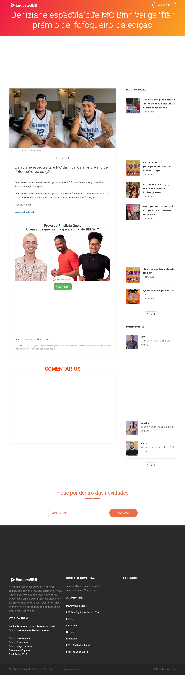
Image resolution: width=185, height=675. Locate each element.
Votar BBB (164, 5)
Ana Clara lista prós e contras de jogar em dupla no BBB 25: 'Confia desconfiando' (159, 103)
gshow (48, 339)
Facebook (130, 578)
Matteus (144, 443)
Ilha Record (71, 638)
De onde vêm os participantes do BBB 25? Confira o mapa (157, 166)
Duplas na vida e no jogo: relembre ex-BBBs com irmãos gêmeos (157, 188)
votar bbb (30, 212)
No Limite (71, 632)
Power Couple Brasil (76, 606)
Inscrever (123, 512)
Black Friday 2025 (18, 654)
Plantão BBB (108, 13)
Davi (142, 336)
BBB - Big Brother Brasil (78, 645)
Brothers (124, 13)
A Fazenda (71, 625)
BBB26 (69, 619)
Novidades (140, 13)
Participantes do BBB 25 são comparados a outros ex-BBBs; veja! (158, 210)
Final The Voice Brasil (77, 651)
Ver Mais (151, 314)
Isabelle (144, 423)
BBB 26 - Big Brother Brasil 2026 (82, 612)
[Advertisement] (92, 58)
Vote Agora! (62, 286)
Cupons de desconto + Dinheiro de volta (29, 630)
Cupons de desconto (19, 638)
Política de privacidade (164, 669)
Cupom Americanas (18, 642)
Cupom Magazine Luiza (20, 646)
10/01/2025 (148, 112)
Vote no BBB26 (70, 13)
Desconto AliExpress (19, 650)
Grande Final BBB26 (160, 13)
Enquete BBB (90, 13)
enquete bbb (20, 212)
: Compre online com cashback (32, 626)
